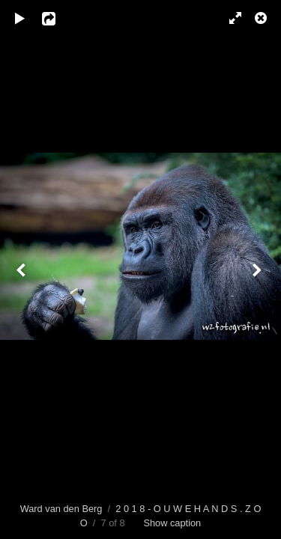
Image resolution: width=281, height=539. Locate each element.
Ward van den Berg (61, 508)
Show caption (172, 523)
